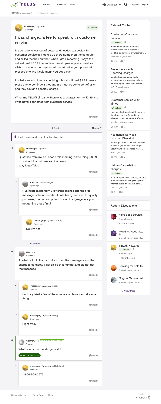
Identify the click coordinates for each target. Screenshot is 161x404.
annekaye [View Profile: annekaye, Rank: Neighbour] (115, 122)
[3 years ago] (126, 122)
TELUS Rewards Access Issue (129, 246)
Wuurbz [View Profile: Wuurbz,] (137, 270)
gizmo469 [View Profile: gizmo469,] (138, 237)
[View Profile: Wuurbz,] (114, 268)
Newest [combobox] (97, 128)
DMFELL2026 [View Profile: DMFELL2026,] (127, 223)
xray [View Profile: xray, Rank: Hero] (32, 182)
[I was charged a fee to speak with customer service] (30, 152)
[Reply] (93, 117)
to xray (59, 220)
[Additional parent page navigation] (35, 13)
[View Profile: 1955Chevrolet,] (114, 247)
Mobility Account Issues (129, 231)
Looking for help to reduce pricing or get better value (132, 266)
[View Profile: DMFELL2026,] (114, 217)
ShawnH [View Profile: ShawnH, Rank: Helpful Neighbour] (115, 56)
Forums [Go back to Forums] (43, 13)
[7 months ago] (122, 87)
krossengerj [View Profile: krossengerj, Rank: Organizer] (29, 26)
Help (50, 395)
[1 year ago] (119, 152)
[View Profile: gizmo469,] (114, 233)
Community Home (19, 395)
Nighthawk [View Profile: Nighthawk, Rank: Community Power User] (31, 340)
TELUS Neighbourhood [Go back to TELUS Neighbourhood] (20, 13)
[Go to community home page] (24, 4)
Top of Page (38, 395)
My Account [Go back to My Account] (54, 13)
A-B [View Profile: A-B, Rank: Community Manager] (112, 87)
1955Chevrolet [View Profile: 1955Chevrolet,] (128, 258)
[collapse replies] (12, 148)
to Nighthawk (58, 366)
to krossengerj (46, 182)
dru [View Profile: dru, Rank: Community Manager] (112, 152)
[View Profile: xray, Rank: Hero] (25, 184)
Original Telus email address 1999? (131, 278)
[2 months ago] (125, 218)
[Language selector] (111, 5)
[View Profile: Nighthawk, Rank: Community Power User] (21, 342)
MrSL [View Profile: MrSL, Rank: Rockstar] (113, 187)
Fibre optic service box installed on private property (130, 215)
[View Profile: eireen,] (114, 280)
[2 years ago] (125, 56)
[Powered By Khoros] (143, 396)
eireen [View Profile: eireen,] (137, 282)
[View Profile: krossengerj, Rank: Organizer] (19, 28)
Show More (33, 243)
